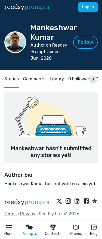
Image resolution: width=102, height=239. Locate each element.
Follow (85, 42)
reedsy (26, 202)
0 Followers (79, 78)
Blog (94, 233)
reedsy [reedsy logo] (26, 7)
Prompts (29, 233)
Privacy (27, 213)
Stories (75, 233)
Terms (10, 213)
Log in (88, 7)
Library (57, 78)
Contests (53, 233)
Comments (34, 78)
